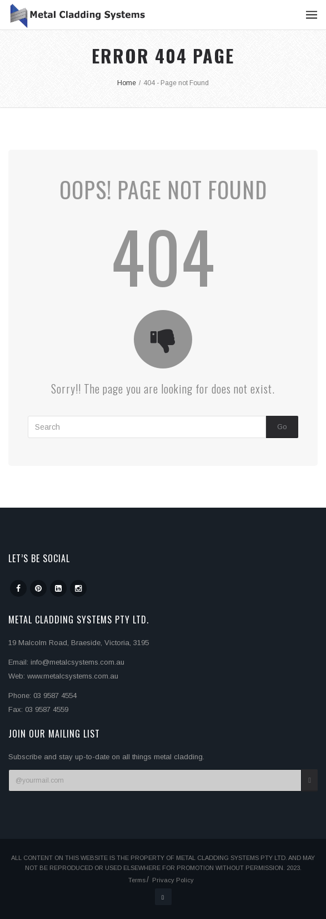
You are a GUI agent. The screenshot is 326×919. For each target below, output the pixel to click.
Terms (137, 880)
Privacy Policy (173, 880)
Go (282, 426)
